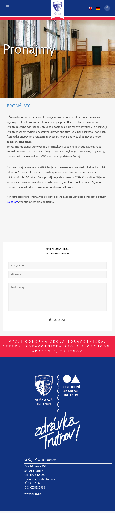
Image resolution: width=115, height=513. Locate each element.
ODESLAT (55, 321)
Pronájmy (29, 50)
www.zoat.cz (32, 495)
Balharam (12, 202)
